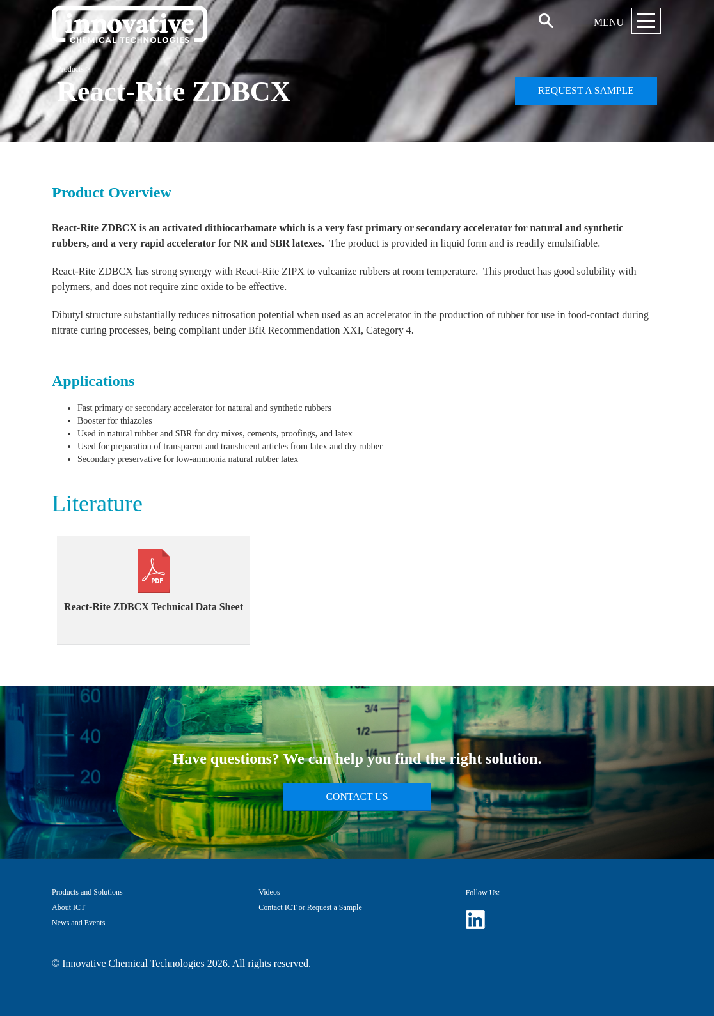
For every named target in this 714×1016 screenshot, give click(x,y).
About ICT (68, 907)
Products (70, 69)
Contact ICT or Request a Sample (309, 907)
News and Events (78, 922)
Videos (269, 892)
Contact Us (357, 796)
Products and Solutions (87, 892)
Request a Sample (586, 90)
